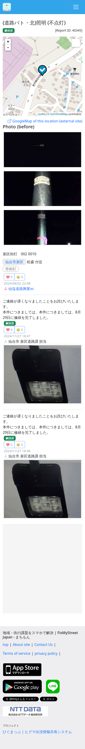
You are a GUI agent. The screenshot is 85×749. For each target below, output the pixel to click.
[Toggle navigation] (76, 7)
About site (21, 644)
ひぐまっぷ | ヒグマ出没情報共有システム (37, 731)
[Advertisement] (42, 569)
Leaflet (41, 114)
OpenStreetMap (59, 114)
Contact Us (43, 644)
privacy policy (46, 653)
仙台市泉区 (14, 261)
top (5, 644)
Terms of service (16, 653)
